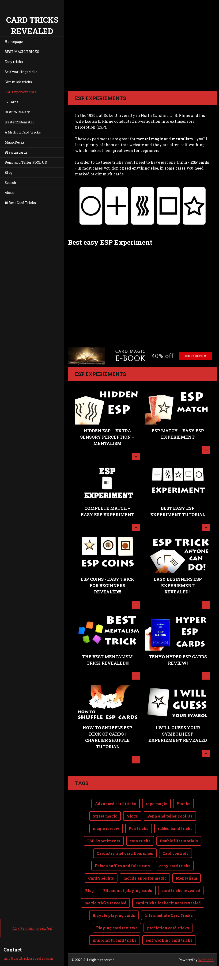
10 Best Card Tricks (20, 202)
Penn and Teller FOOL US (26, 162)
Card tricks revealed (32, 928)
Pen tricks (138, 828)
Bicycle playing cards (114, 915)
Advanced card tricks (115, 803)
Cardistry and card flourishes (125, 853)
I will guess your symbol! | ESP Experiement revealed (177, 734)
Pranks (183, 803)
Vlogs (132, 816)
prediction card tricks (168, 927)
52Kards (11, 102)
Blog (8, 172)
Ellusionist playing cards (127, 890)
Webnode (206, 960)
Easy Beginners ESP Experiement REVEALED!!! (178, 585)
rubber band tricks (175, 828)
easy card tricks (174, 865)
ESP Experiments (103, 840)
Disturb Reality (17, 112)
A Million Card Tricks (23, 132)
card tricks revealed (181, 890)
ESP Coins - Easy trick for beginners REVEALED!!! (107, 585)
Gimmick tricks (18, 82)
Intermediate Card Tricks (168, 915)
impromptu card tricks (114, 940)
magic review (106, 828)
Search (10, 182)
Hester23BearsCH (19, 122)
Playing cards (16, 152)
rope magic (156, 803)
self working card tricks (169, 940)
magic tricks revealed (105, 902)
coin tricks (140, 840)
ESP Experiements (20, 92)
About (9, 192)
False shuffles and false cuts (122, 865)
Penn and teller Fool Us (170, 816)
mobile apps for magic (144, 878)
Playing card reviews (117, 927)
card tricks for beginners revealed (168, 902)
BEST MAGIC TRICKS (22, 51)
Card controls (175, 853)
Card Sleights (101, 878)
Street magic (105, 816)
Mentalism (186, 878)
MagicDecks (15, 142)
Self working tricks (21, 72)
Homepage (14, 41)
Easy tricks (14, 61)
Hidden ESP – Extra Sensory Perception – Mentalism (107, 437)
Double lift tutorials (179, 840)
